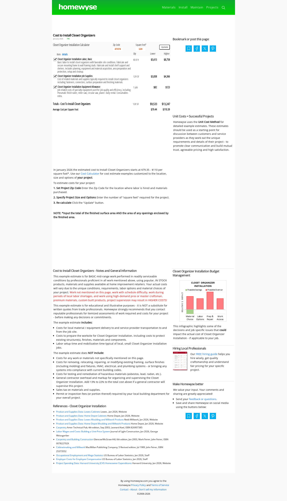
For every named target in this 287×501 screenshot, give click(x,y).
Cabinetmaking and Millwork (70, 447)
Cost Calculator (90, 173)
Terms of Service (160, 485)
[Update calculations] (164, 47)
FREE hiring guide (206, 354)
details (65, 54)
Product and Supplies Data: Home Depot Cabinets (81, 415)
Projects (212, 7)
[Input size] (140, 49)
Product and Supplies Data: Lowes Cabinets (78, 411)
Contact (124, 489)
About (133, 489)
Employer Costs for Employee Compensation (79, 459)
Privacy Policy (138, 485)
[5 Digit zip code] (118, 49)
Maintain (197, 7)
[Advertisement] (143, 23)
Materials (169, 7)
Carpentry (61, 427)
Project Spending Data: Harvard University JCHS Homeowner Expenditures (94, 463)
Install (183, 7)
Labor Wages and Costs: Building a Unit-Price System (83, 431)
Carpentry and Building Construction (74, 439)
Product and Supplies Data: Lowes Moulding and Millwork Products (90, 419)
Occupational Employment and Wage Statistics (79, 455)
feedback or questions (202, 399)
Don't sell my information (153, 489)
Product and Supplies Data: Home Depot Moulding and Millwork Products (93, 423)
